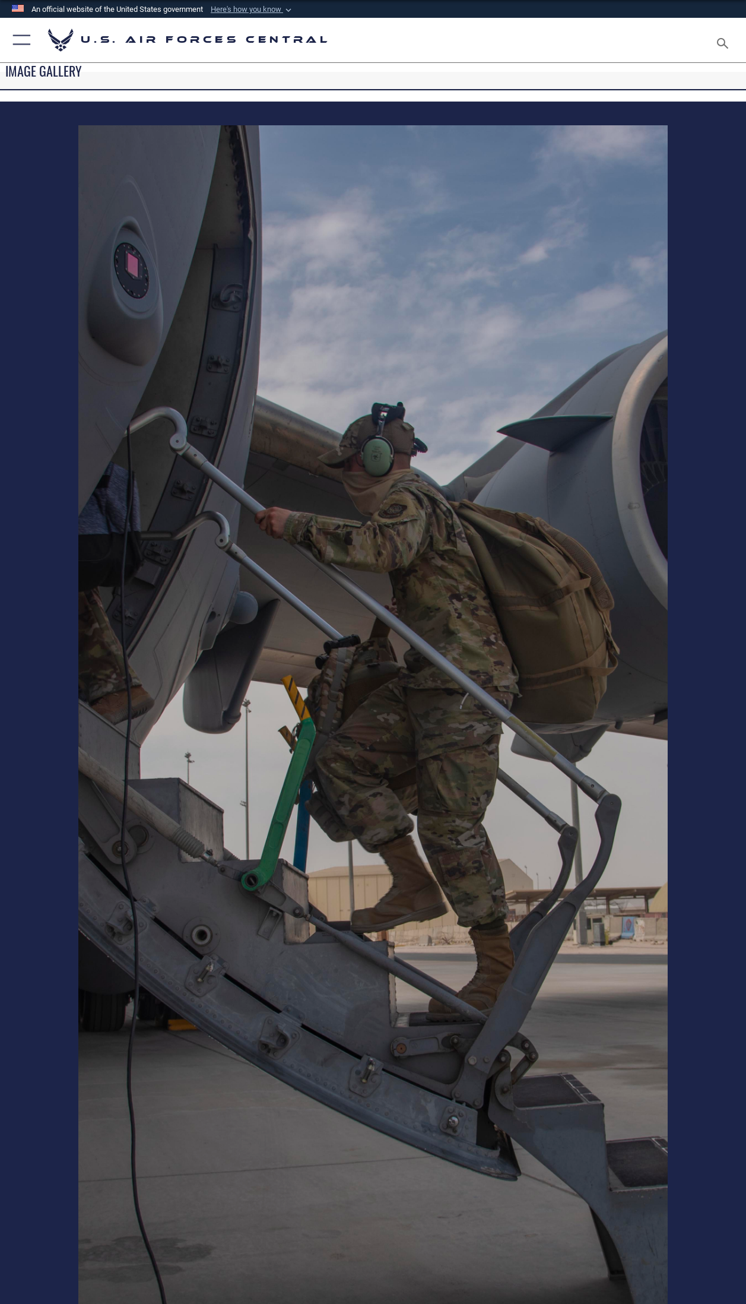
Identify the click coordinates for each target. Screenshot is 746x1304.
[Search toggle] (725, 40)
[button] (252, 9)
